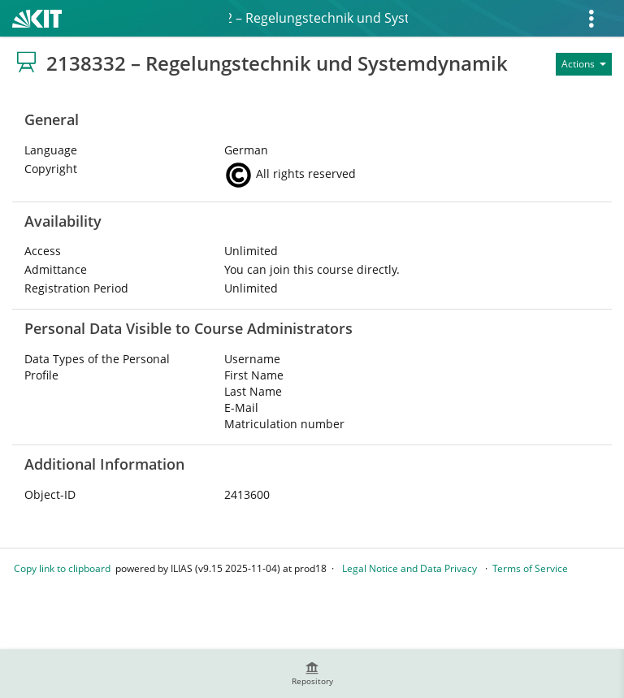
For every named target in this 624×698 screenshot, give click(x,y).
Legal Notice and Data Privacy (409, 568)
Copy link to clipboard (62, 568)
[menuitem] (312, 673)
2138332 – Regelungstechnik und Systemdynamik (318, 18)
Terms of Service (530, 568)
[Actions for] (584, 64)
